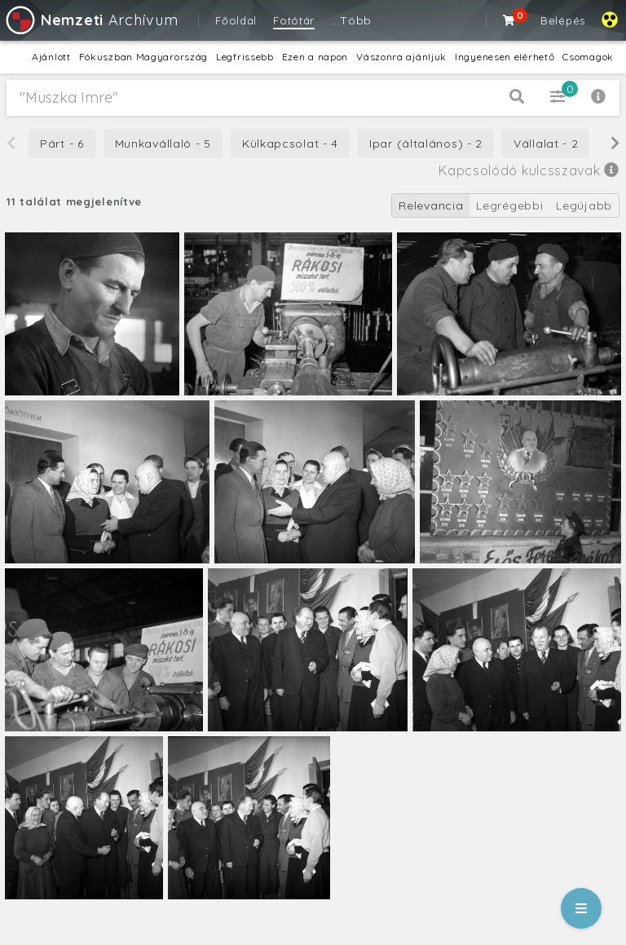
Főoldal (236, 20)
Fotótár (294, 20)
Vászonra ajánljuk (401, 57)
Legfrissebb (245, 57)
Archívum (91, 20)
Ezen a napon (315, 57)
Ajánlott (51, 57)
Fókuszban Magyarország (143, 57)
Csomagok (588, 57)
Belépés (562, 20)
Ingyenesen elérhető (504, 57)
